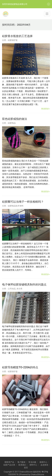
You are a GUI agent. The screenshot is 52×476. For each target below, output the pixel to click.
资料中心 (33, 465)
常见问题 (32, 462)
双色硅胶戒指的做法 (14, 119)
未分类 (19, 289)
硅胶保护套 (13, 40)
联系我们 (22, 465)
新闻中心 (43, 462)
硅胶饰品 (12, 123)
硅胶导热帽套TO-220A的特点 (20, 367)
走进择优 (44, 465)
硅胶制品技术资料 (15, 206)
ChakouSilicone (37, 474)
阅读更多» (45, 109)
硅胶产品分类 (9, 465)
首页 (26, 468)
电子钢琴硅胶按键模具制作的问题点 (24, 284)
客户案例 (21, 462)
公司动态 (12, 289)
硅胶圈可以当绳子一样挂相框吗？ (23, 201)
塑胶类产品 (9, 462)
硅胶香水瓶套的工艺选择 (17, 36)
